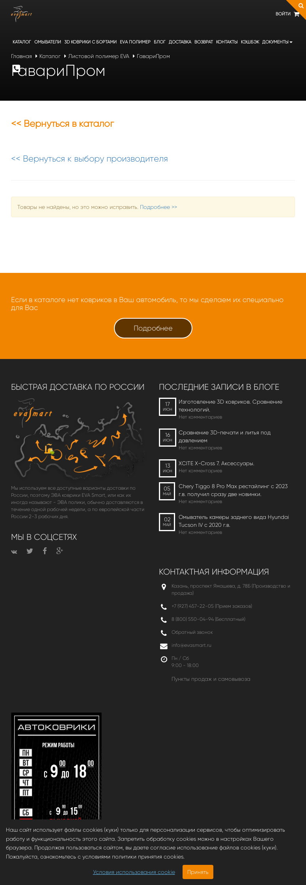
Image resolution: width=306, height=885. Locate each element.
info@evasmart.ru (191, 645)
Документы (277, 42)
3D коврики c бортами (90, 42)
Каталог (22, 42)
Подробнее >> (158, 207)
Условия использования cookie (134, 872)
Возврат (203, 42)
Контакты (227, 42)
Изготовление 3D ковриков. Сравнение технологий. (230, 405)
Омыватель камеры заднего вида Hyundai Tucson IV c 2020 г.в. (234, 521)
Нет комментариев (200, 417)
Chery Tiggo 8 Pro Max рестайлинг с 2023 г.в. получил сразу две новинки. (233, 490)
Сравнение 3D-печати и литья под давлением (225, 436)
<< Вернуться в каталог (62, 123)
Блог (160, 42)
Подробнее (153, 328)
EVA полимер (135, 42)
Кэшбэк (250, 42)
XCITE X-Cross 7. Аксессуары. (216, 463)
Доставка (180, 42)
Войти (283, 14)
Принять (198, 872)
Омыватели (47, 42)
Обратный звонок (192, 632)
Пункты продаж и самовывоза (211, 679)
